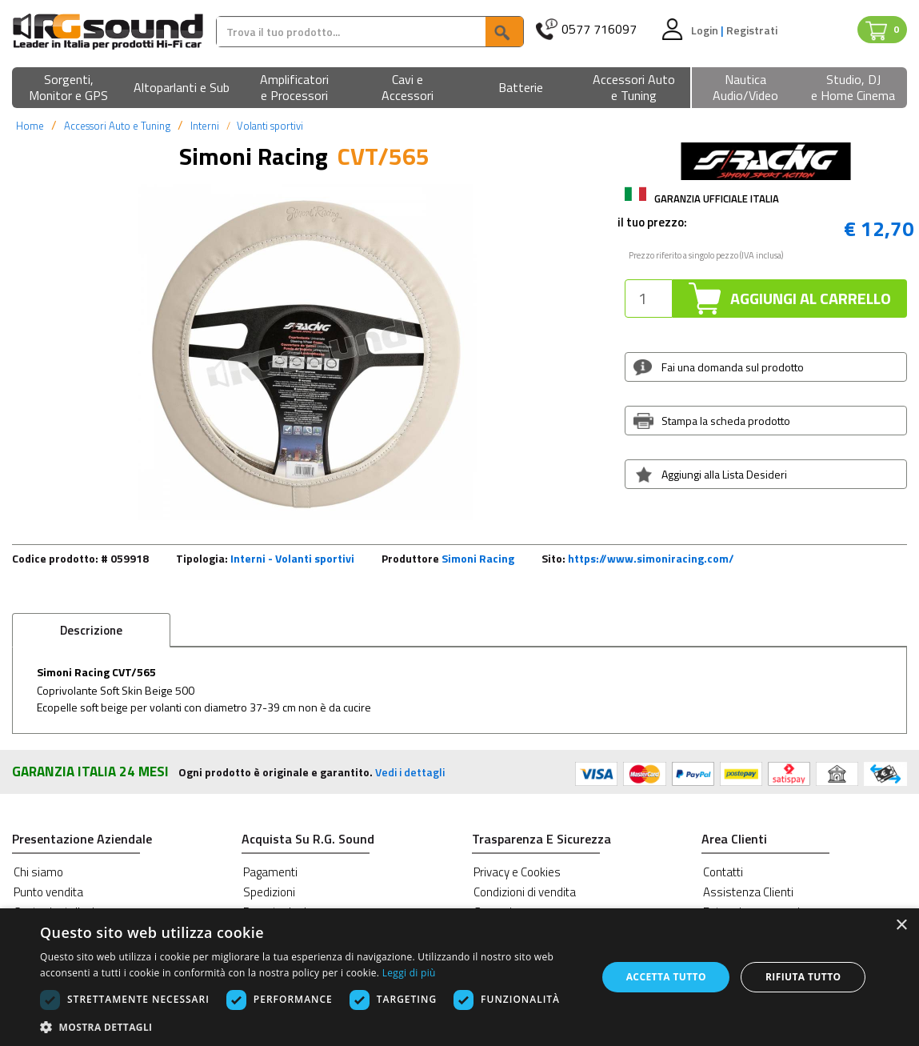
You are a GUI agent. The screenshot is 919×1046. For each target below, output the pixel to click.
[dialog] (459, 977)
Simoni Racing (478, 558)
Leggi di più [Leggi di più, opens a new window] (409, 973)
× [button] (901, 926)
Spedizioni (269, 892)
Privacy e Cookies (517, 872)
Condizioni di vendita (524, 892)
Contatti (723, 872)
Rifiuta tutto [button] (803, 977)
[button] (68, 88)
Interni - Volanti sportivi (292, 558)
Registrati (751, 30)
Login (706, 30)
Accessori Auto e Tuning (117, 126)
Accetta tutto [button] (666, 977)
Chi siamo (38, 872)
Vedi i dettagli (410, 771)
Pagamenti (270, 872)
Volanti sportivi (270, 126)
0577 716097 (599, 29)
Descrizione (91, 630)
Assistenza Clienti (748, 892)
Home (30, 126)
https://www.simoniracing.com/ (651, 558)
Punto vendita (48, 892)
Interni (204, 126)
